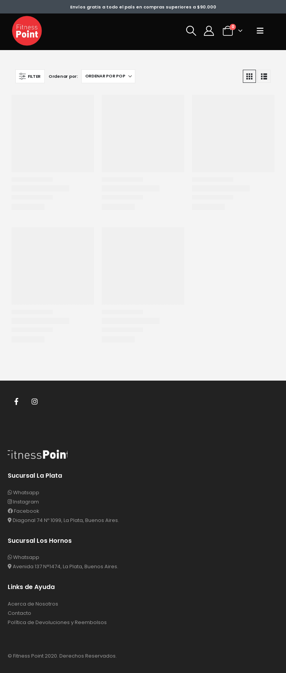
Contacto (19, 613)
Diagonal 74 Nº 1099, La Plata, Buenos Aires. (63, 520)
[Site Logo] (27, 30)
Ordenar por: (63, 76)
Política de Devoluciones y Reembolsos (57, 622)
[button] (191, 31)
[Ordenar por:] (108, 76)
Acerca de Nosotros (33, 604)
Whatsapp (23, 492)
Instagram (34, 401)
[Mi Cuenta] (209, 31)
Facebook (16, 401)
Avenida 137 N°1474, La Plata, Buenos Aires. (63, 566)
